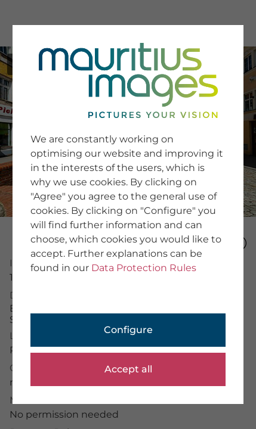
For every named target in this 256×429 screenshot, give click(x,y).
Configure (128, 329)
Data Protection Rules (143, 267)
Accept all (128, 369)
